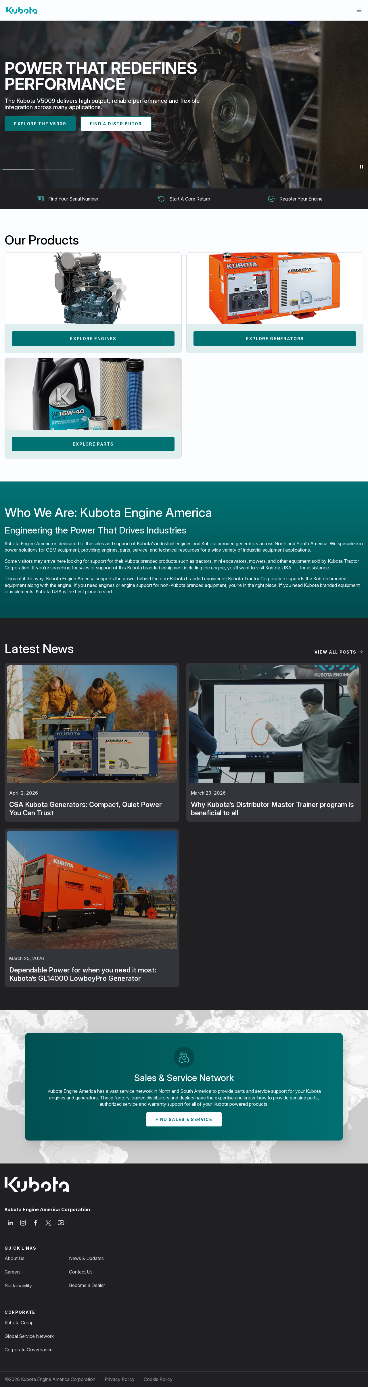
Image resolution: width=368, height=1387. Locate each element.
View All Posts (335, 652)
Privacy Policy (120, 1379)
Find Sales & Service (184, 1119)
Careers (13, 1272)
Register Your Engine (295, 198)
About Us (14, 1258)
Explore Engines (93, 338)
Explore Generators (275, 338)
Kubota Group (19, 1323)
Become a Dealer (87, 1285)
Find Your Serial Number (67, 198)
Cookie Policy (158, 1379)
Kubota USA (278, 568)
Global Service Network (29, 1336)
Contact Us (81, 1272)
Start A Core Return (184, 198)
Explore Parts (93, 444)
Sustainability (18, 1285)
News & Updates (86, 1258)
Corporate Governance (29, 1350)
